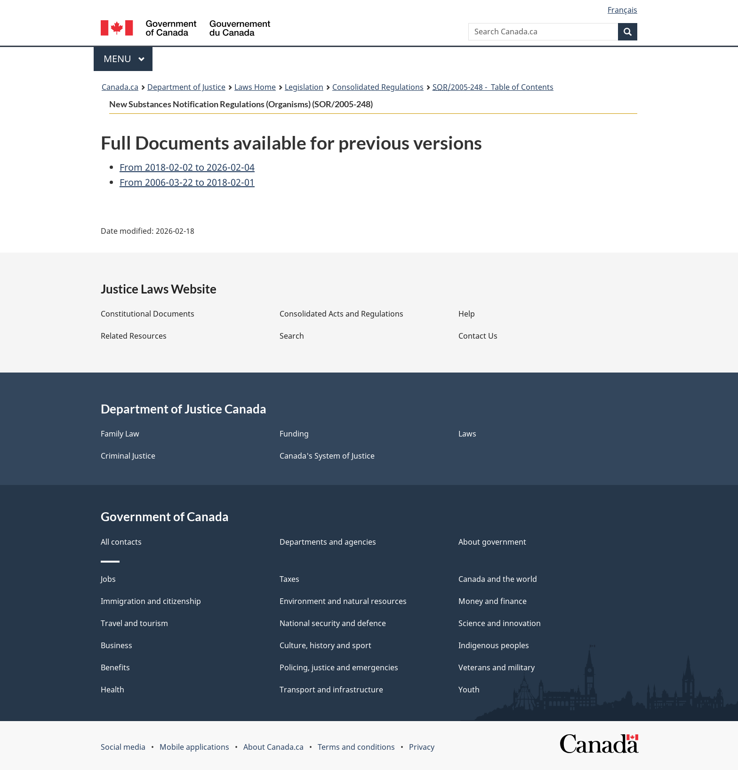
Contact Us (477, 336)
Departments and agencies (328, 542)
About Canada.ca (273, 747)
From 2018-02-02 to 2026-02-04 (187, 167)
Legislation (304, 87)
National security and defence (333, 623)
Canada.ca (120, 87)
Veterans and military (496, 667)
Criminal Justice (128, 456)
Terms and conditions (356, 747)
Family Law (120, 434)
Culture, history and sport (325, 645)
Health (112, 689)
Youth (469, 689)
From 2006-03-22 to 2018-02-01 (187, 182)
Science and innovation (499, 623)
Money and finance (492, 601)
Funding (294, 434)
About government (492, 542)
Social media (123, 747)
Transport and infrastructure (331, 689)
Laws (467, 434)
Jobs (108, 579)
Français (622, 10)
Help (466, 314)
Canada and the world (497, 579)
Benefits (115, 667)
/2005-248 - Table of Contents (493, 87)
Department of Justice (186, 87)
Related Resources (134, 336)
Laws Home (255, 87)
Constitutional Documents (147, 314)
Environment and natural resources (343, 601)
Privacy (421, 747)
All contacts (121, 542)
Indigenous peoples (493, 645)
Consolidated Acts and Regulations (341, 314)
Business (116, 645)
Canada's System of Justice (327, 456)
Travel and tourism (134, 623)
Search (292, 336)
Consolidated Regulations (378, 87)
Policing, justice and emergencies (339, 667)
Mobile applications (194, 747)
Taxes (289, 579)
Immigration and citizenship (151, 601)
